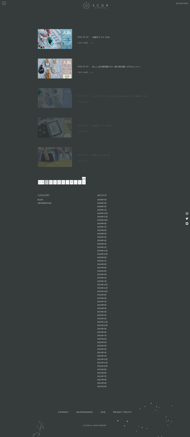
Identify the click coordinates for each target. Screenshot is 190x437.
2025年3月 (102, 240)
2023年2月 (102, 319)
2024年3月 (102, 274)
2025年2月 (102, 244)
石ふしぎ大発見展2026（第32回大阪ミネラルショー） (116, 67)
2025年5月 (102, 234)
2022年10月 (102, 325)
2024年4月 (102, 271)
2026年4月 (102, 200)
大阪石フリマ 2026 (101, 37)
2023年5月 (102, 308)
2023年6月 (102, 305)
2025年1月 (102, 247)
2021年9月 (102, 369)
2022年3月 (102, 349)
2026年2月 (102, 206)
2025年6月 (102, 230)
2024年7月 (102, 261)
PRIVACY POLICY (122, 412)
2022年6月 (102, 339)
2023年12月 (102, 285)
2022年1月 (102, 356)
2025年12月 (102, 213)
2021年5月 (102, 383)
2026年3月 (102, 203)
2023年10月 (102, 291)
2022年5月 (102, 342)
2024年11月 (102, 251)
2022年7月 (102, 335)
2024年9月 (102, 257)
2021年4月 (102, 386)
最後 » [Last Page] (84, 180)
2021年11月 (102, 363)
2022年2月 (102, 352)
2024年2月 (102, 278)
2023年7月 (102, 302)
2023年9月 (102, 295)
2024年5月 (102, 268)
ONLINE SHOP (182, 3)
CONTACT (63, 412)
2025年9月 (102, 223)
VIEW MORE (83, 43)
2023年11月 (102, 288)
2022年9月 (102, 329)
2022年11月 (102, 322)
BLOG (40, 200)
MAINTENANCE (84, 412)
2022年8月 (102, 332)
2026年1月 (102, 210)
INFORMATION (44, 203)
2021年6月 (102, 380)
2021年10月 (102, 366)
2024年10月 (102, 254)
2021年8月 (102, 373)
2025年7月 (102, 227)
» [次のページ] (79, 182)
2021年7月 (102, 376)
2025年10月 (102, 220)
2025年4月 (102, 237)
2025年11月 (102, 217)
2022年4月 (102, 346)
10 (71, 182)
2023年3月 (102, 315)
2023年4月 (102, 312)
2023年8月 (102, 298)
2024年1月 (102, 281)
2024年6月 (102, 264)
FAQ (103, 412)
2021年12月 (102, 359)
